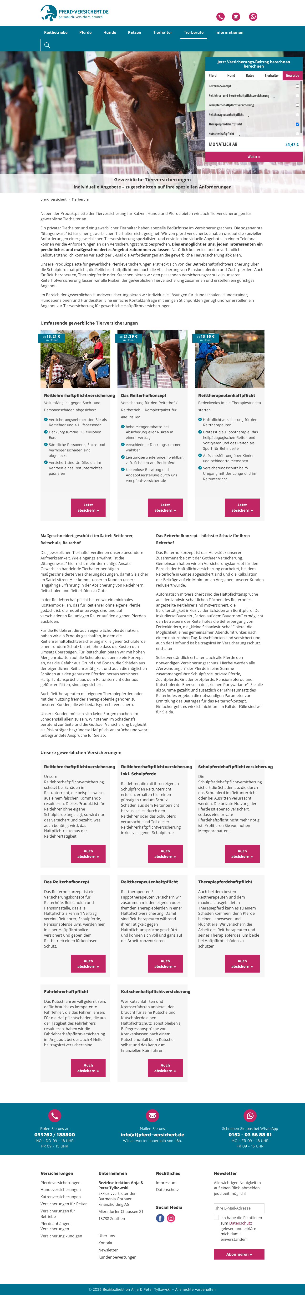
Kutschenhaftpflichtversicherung (155, 991)
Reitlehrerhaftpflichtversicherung (79, 395)
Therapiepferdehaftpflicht (225, 124)
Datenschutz (240, 1223)
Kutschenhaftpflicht (221, 133)
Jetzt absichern (86, 507)
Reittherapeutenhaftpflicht (226, 114)
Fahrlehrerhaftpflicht (66, 991)
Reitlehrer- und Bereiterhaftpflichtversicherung (239, 95)
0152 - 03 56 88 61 (250, 1134)
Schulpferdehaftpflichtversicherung (231, 105)
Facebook (160, 1218)
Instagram (171, 1218)
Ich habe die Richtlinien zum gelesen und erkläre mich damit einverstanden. (238, 1228)
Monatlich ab (223, 144)
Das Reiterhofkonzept (144, 395)
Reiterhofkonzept (220, 86)
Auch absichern (87, 854)
